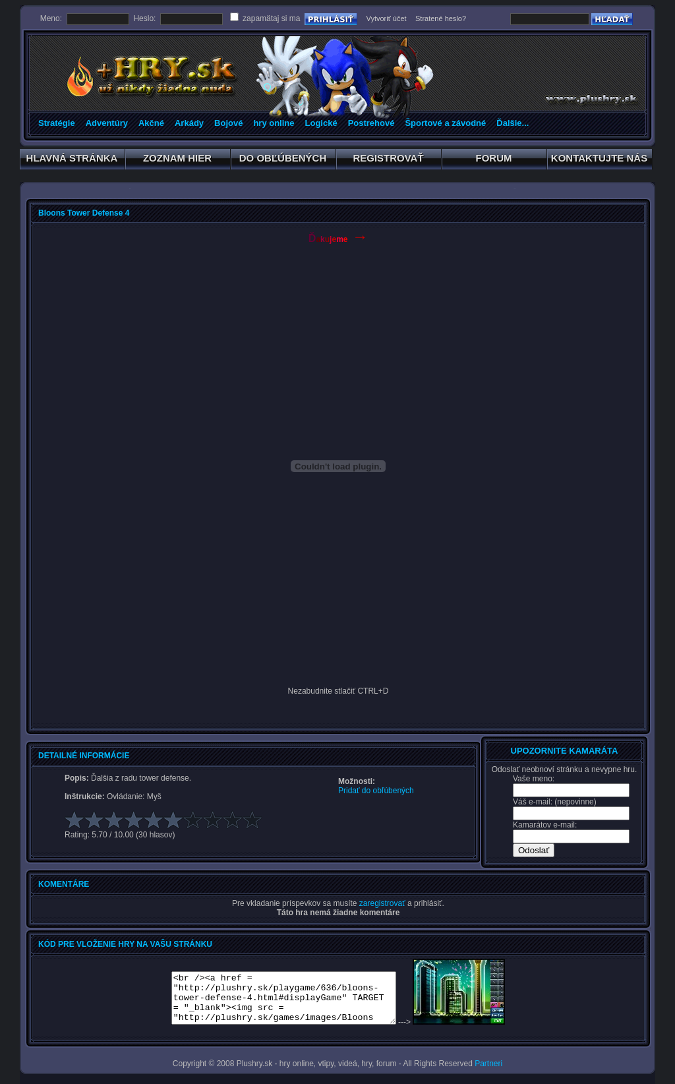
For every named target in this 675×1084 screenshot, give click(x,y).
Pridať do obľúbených (376, 790)
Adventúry (107, 123)
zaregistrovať (382, 903)
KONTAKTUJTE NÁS (599, 160)
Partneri (488, 1063)
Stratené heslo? (440, 18)
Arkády (189, 123)
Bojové (228, 123)
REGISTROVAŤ (388, 160)
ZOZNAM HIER (177, 160)
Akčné (151, 123)
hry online (273, 123)
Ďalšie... (512, 123)
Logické (321, 123)
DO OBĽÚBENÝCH (283, 160)
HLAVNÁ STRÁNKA (72, 160)
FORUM (494, 160)
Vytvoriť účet (386, 18)
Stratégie (56, 123)
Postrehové (371, 123)
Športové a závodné (445, 123)
